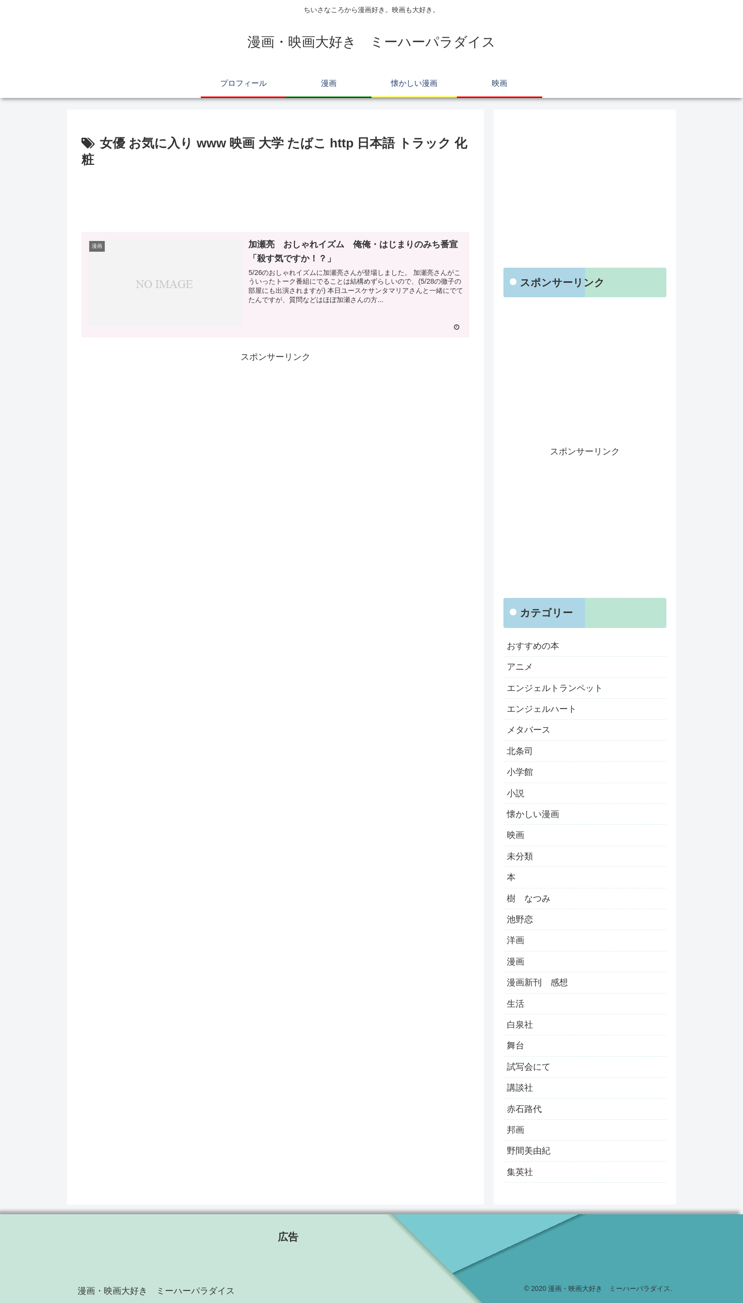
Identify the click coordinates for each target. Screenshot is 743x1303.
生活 (515, 1004)
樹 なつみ (528, 898)
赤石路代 (524, 1109)
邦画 (515, 1130)
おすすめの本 (533, 646)
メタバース (528, 730)
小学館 (520, 772)
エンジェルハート (542, 709)
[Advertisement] (275, 198)
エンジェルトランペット (555, 688)
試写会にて (528, 1067)
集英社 (520, 1172)
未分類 (520, 856)
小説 (515, 793)
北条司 (520, 751)
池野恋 (520, 919)
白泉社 (520, 1025)
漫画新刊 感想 (537, 982)
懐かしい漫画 (533, 814)
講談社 (520, 1088)
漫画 (515, 961)
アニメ (520, 667)
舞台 (515, 1045)
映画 (515, 835)
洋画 (515, 940)
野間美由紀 (528, 1151)
